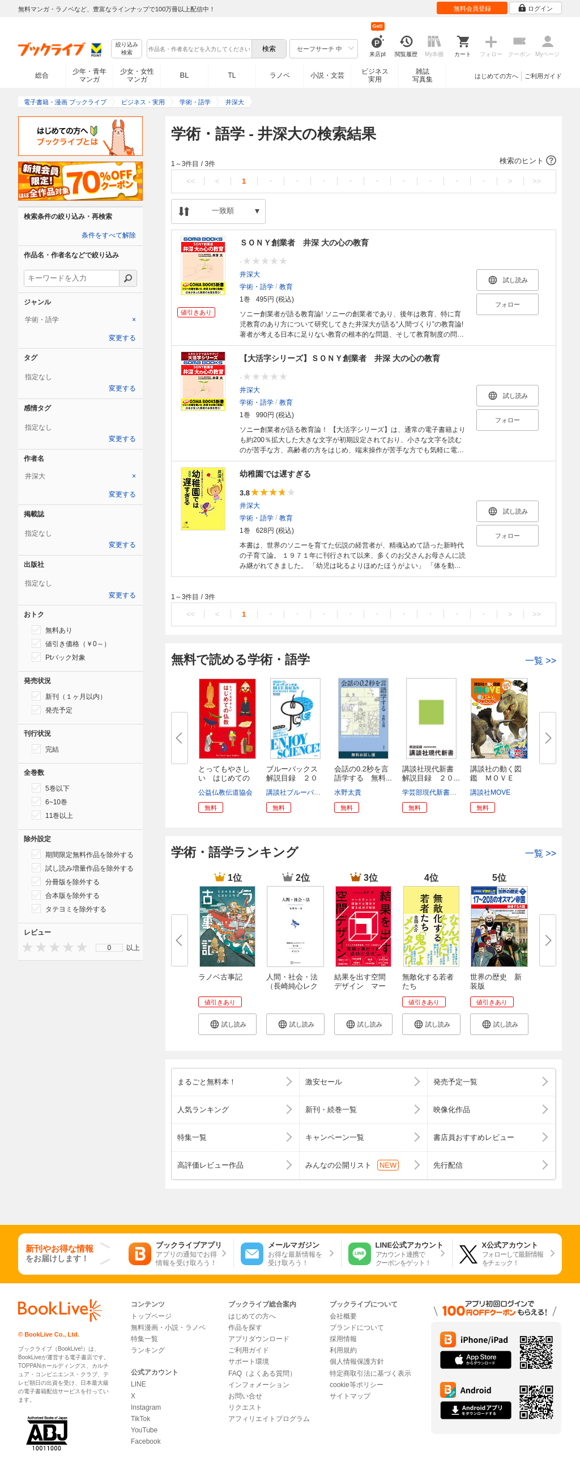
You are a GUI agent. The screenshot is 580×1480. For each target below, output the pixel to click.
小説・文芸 (327, 75)
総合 (42, 75)
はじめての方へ (496, 76)
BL (184, 75)
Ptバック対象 (59, 656)
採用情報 (343, 1339)
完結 (45, 748)
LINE (138, 1384)
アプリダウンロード (258, 1339)
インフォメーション (258, 1385)
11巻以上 (52, 815)
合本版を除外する (66, 895)
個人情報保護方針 (357, 1361)
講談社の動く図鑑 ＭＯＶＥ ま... (496, 778)
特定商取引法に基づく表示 (370, 1373)
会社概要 (343, 1316)
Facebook (146, 1441)
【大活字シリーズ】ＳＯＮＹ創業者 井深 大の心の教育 (340, 358)
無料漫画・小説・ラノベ (168, 1327)
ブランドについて (357, 1327)
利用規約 (343, 1350)
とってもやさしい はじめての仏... (224, 778)
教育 (286, 287)
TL (232, 75)
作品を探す (245, 1327)
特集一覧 (144, 1339)
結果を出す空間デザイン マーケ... (360, 986)
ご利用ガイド (543, 76)
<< (190, 181)
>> (536, 181)
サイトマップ (350, 1396)
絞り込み (127, 49)
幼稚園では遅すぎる (275, 473)
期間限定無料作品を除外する (83, 854)
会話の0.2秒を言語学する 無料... (363, 773)
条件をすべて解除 (109, 235)
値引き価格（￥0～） (71, 643)
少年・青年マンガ (89, 75)
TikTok (140, 1419)
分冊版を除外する (66, 881)
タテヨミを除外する (69, 908)
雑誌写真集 (422, 75)
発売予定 (52, 709)
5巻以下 (51, 787)
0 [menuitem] (110, 948)
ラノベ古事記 (220, 977)
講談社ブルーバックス (300, 792)
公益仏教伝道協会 (225, 792)
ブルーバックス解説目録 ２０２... (292, 778)
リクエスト (245, 1407)
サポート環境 (248, 1361)
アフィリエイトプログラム (269, 1419)
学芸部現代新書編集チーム (443, 792)
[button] (363, 161)
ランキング (148, 1350)
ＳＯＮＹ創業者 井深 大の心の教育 (304, 242)
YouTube (144, 1430)
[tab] (80, 319)
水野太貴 (347, 792)
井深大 (250, 274)
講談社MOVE (490, 792)
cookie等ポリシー (356, 1385)
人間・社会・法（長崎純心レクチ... (292, 986)
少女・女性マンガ (137, 75)
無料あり (52, 629)
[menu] (109, 948)
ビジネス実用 (375, 75)
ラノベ (280, 75)
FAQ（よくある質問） (262, 1373)
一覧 (540, 660)
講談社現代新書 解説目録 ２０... (431, 773)
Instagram (146, 1407)
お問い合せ (245, 1396)
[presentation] (25, 947)
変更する (122, 338)
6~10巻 (49, 801)
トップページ (151, 1316)
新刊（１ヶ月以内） (69, 696)
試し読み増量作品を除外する (83, 867)
